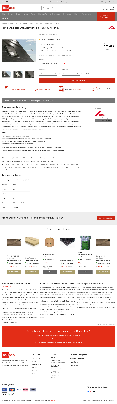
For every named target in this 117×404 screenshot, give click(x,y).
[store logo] (11, 8)
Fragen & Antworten (109, 2)
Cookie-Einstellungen (96, 400)
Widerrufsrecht (55, 375)
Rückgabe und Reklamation (55, 365)
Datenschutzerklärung (57, 369)
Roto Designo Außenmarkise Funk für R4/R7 (48, 23)
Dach (11, 23)
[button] (5, 51)
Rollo (31, 23)
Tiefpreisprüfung (44, 89)
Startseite (4, 23)
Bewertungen (48, 101)
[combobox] (61, 8)
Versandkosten (77, 89)
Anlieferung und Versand (58, 362)
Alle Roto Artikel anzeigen (102, 118)
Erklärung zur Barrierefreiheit (55, 372)
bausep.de (54, 400)
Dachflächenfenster (21, 23)
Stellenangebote (36, 364)
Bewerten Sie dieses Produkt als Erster (60, 55)
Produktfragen (34, 101)
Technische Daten (19, 101)
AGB (33, 373)
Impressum (35, 367)
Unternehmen (36, 358)
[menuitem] (3, 14)
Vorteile (53, 377)
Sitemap (34, 370)
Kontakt (34, 361)
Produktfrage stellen (18, 89)
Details (6, 101)
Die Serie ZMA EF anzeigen (103, 120)
